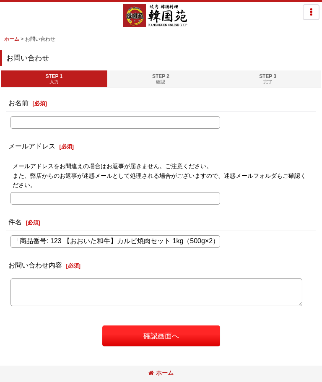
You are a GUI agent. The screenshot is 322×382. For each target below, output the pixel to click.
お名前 (18, 103)
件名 (15, 222)
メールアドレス (31, 146)
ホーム (161, 372)
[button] (311, 12)
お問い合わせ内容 (35, 265)
